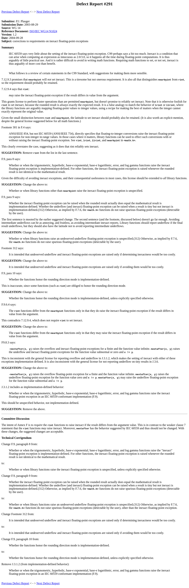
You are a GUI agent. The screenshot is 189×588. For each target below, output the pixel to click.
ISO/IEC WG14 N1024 (43, 31)
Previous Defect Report (15, 11)
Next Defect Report (48, 11)
